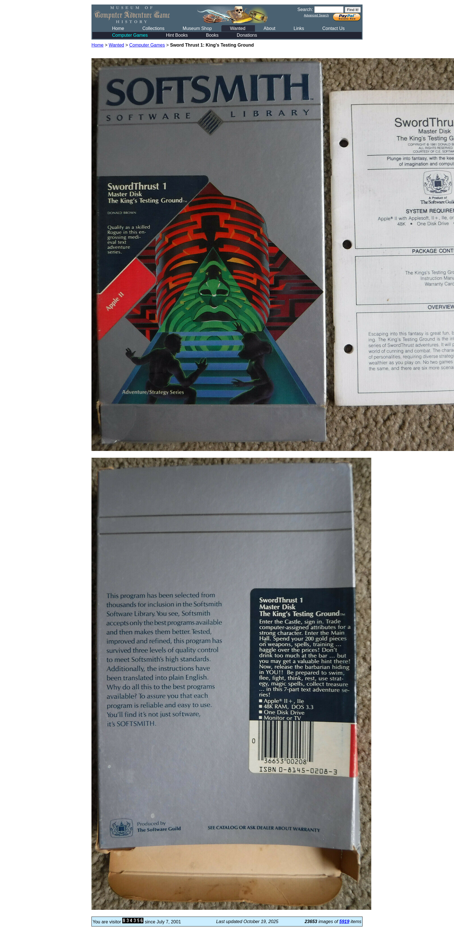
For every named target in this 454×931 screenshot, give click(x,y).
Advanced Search (316, 15)
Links (299, 28)
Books (212, 35)
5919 (344, 921)
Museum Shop (197, 28)
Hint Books (177, 35)
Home (118, 28)
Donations (247, 35)
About (269, 28)
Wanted (237, 28)
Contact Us (333, 28)
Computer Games (130, 35)
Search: (305, 9)
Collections (153, 28)
